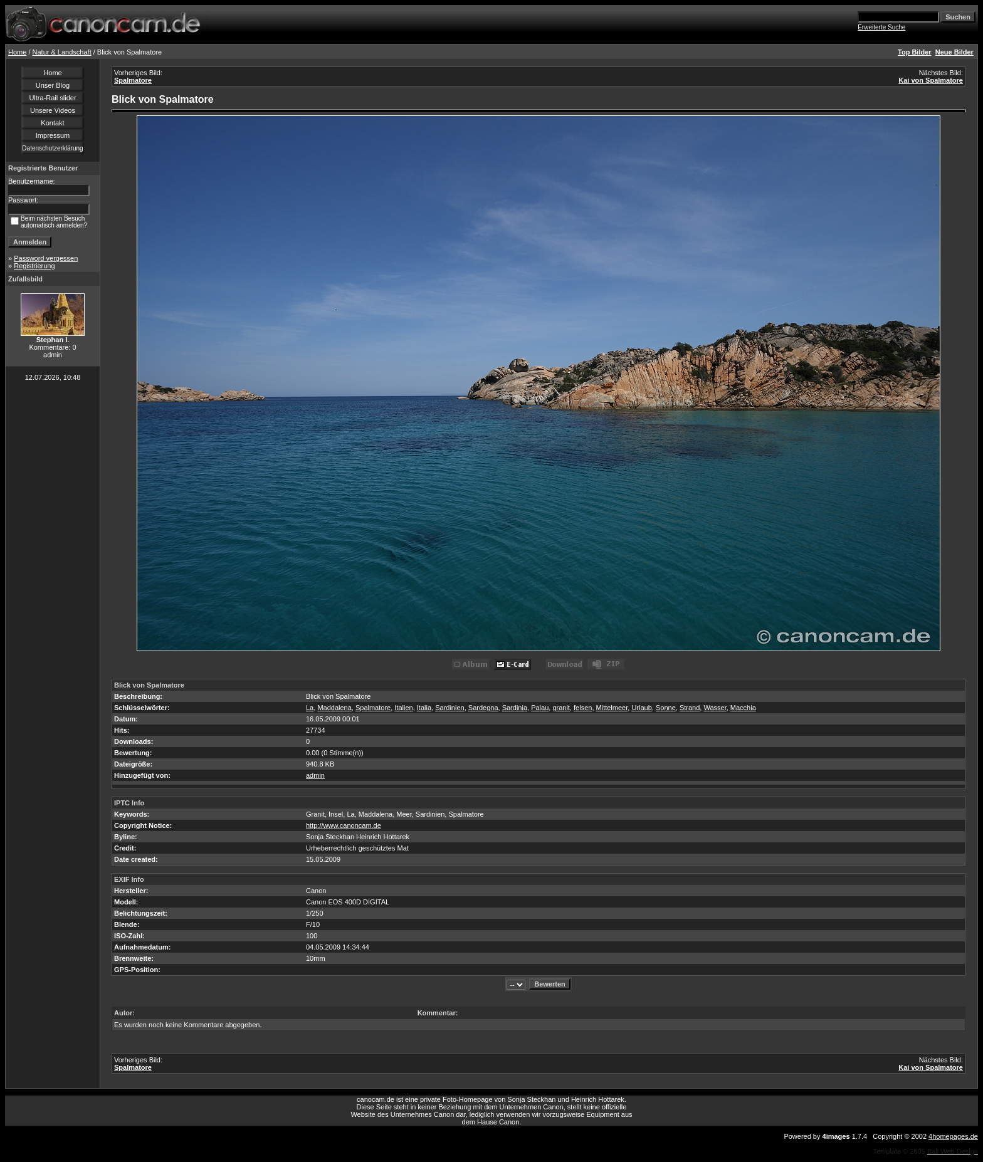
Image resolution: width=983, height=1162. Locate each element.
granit (561, 707)
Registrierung (34, 266)
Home (17, 52)
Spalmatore (133, 80)
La (309, 707)
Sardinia (514, 707)
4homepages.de (953, 1136)
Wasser (714, 707)
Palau (540, 707)
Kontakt (52, 123)
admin (315, 775)
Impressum (53, 135)
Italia (424, 707)
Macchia (743, 707)
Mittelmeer (612, 707)
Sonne (666, 707)
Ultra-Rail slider (52, 98)
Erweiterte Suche (881, 27)
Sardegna (483, 707)
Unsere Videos (52, 110)
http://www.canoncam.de (343, 825)
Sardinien (449, 707)
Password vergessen (46, 258)
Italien (403, 707)
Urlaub (641, 707)
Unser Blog (53, 85)
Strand (690, 707)
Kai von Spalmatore (930, 80)
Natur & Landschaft (62, 52)
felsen (583, 707)
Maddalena (334, 707)
